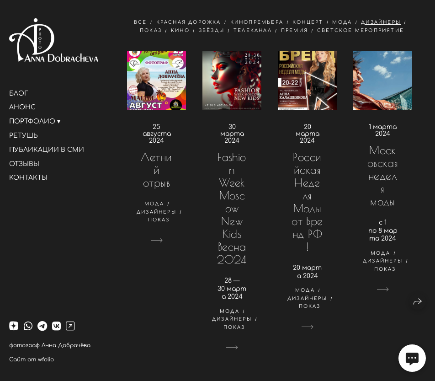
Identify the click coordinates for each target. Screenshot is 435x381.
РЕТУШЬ (23, 135)
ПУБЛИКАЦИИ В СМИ (46, 149)
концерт (307, 22)
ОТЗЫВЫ (24, 164)
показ (151, 30)
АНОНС (22, 107)
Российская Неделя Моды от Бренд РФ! (307, 201)
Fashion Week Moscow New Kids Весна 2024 (232, 208)
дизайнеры (381, 22)
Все (140, 22)
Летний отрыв (156, 169)
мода (342, 22)
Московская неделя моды (382, 176)
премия (294, 30)
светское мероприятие (360, 30)
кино (180, 30)
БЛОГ (18, 93)
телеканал (252, 30)
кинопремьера (256, 22)
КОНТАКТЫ (28, 177)
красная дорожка (188, 22)
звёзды (211, 30)
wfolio (46, 359)
